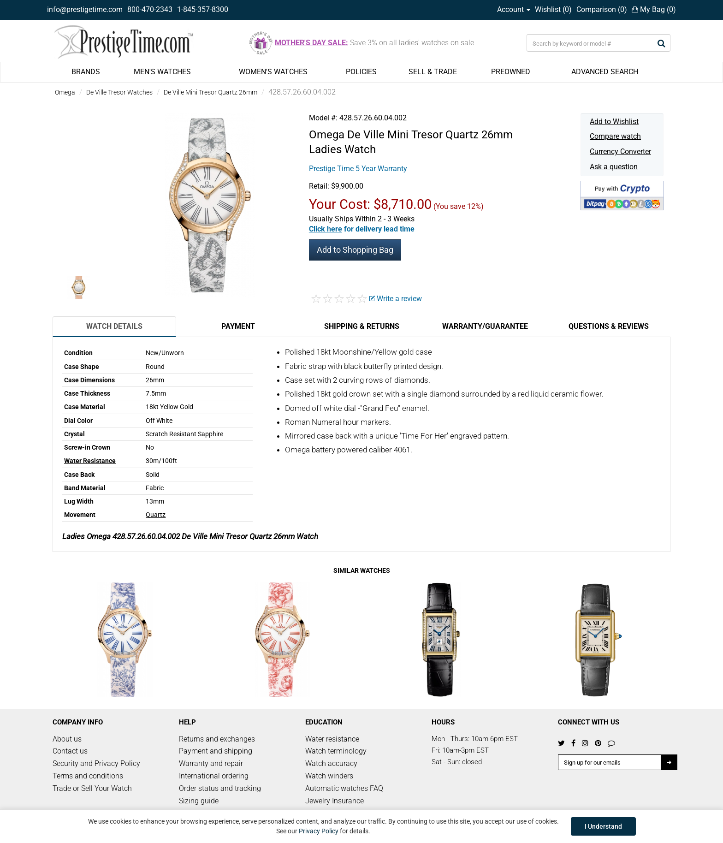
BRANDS (85, 71)
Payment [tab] (238, 326)
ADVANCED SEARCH (604, 71)
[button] (362, 229)
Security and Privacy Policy (96, 763)
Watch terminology (336, 751)
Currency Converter (620, 151)
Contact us (70, 751)
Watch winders (329, 776)
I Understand (603, 826)
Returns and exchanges (217, 739)
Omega (65, 92)
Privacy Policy (318, 831)
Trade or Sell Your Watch (92, 788)
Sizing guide (199, 800)
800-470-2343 (149, 9)
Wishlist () (553, 9)
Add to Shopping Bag (355, 250)
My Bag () (654, 9)
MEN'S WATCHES (162, 71)
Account (513, 9)
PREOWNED (510, 71)
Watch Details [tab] (114, 326)
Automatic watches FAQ (344, 788)
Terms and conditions (88, 776)
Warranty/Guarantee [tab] (485, 326)
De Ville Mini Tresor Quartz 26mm (210, 92)
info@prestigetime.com (85, 9)
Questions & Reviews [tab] (609, 326)
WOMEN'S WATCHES (273, 71)
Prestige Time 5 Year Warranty (358, 168)
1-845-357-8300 (202, 9)
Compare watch (615, 136)
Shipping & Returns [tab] (361, 326)
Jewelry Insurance (334, 800)
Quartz (156, 514)
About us (67, 739)
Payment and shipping (215, 751)
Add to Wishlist (614, 121)
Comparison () (601, 9)
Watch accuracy (331, 763)
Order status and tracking (220, 788)
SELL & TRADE (433, 71)
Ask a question (614, 166)
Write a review (395, 298)
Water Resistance (90, 460)
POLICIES (361, 71)
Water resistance (332, 739)
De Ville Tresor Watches (119, 92)
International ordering (214, 776)
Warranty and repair (211, 763)
